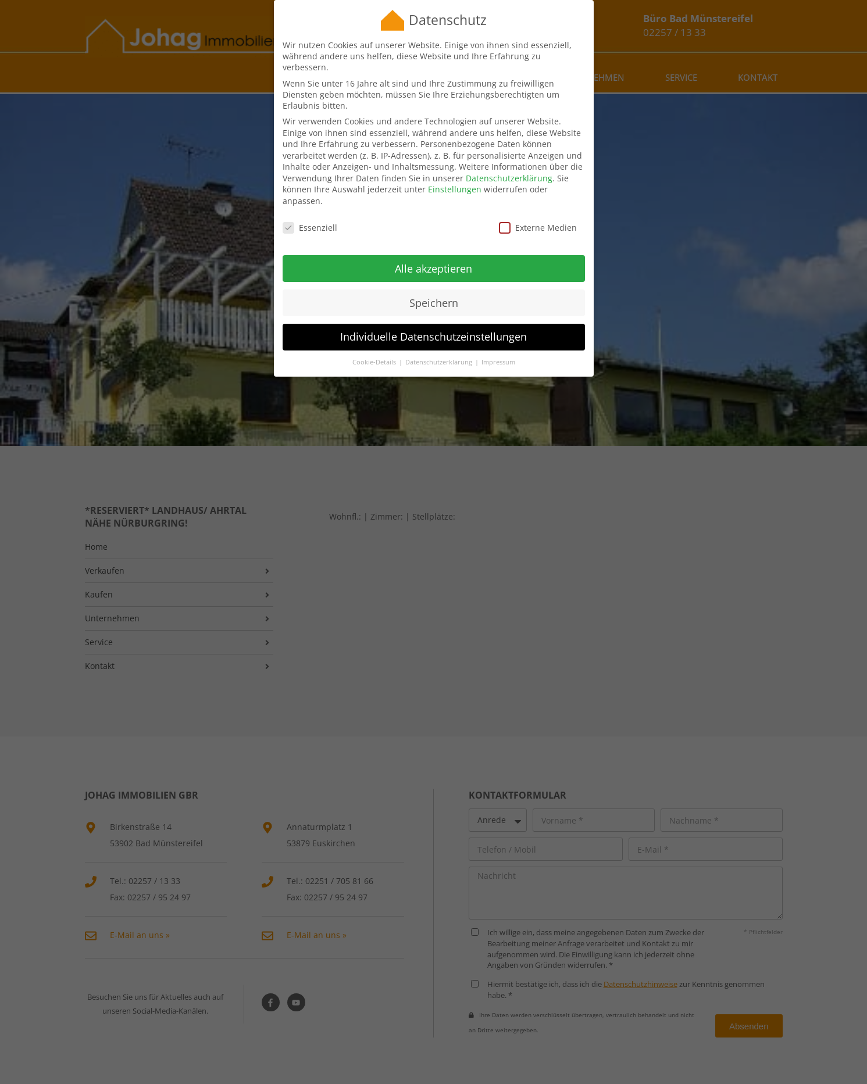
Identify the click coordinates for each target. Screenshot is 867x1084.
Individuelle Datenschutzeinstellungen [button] (433, 322)
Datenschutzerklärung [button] (439, 348)
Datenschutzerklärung (509, 163)
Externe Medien (538, 212)
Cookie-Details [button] (375, 348)
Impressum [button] (498, 348)
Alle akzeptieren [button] (433, 253)
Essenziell (310, 212)
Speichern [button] (433, 288)
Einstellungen (454, 174)
